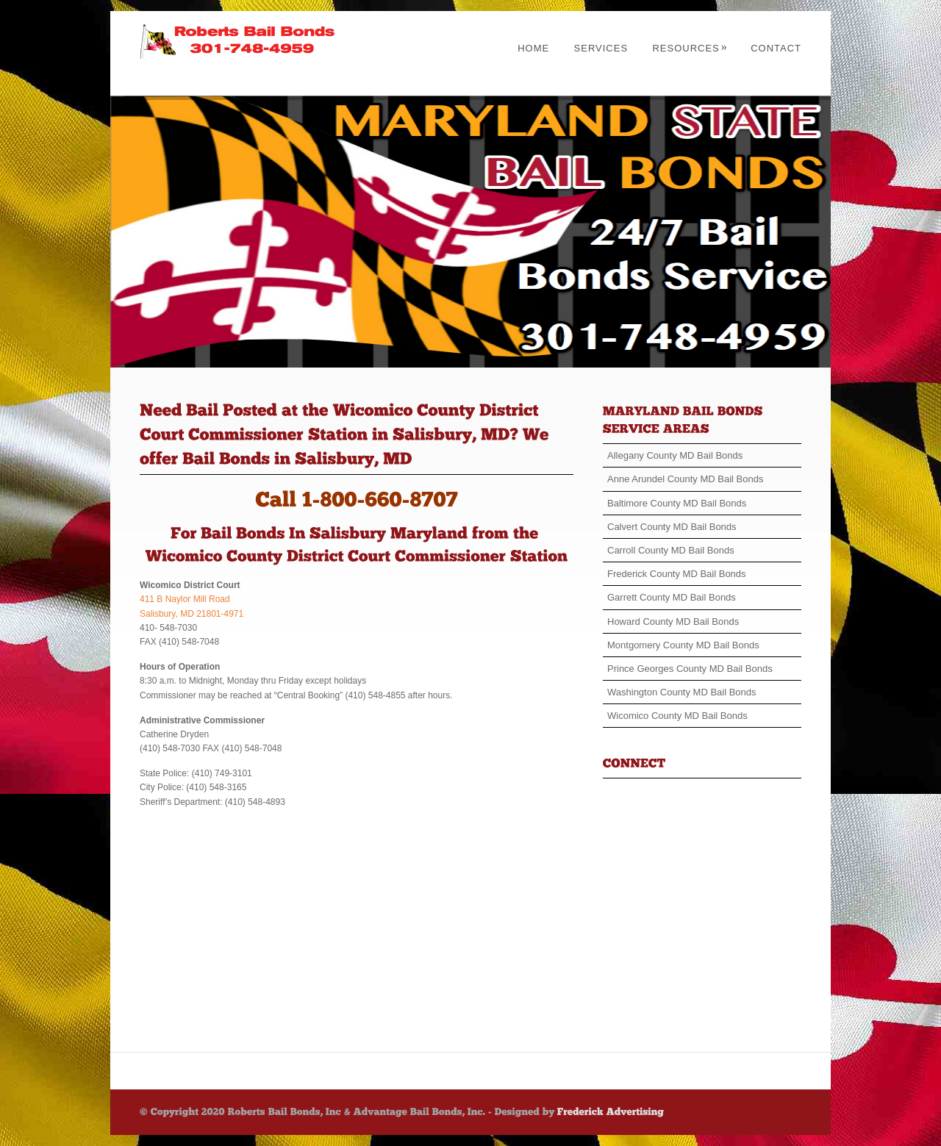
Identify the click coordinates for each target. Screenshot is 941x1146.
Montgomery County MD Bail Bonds (683, 645)
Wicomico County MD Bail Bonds (677, 715)
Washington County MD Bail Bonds (681, 692)
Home (533, 48)
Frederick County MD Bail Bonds (676, 573)
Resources (689, 48)
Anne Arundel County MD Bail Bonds (685, 478)
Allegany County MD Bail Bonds (675, 455)
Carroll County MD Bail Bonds (670, 550)
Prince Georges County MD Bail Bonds (690, 668)
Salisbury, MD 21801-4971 (191, 614)
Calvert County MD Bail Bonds (672, 526)
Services (601, 48)
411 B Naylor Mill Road (185, 599)
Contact (776, 48)
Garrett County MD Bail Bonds (671, 597)
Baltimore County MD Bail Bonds (676, 503)
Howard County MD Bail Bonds (673, 621)
